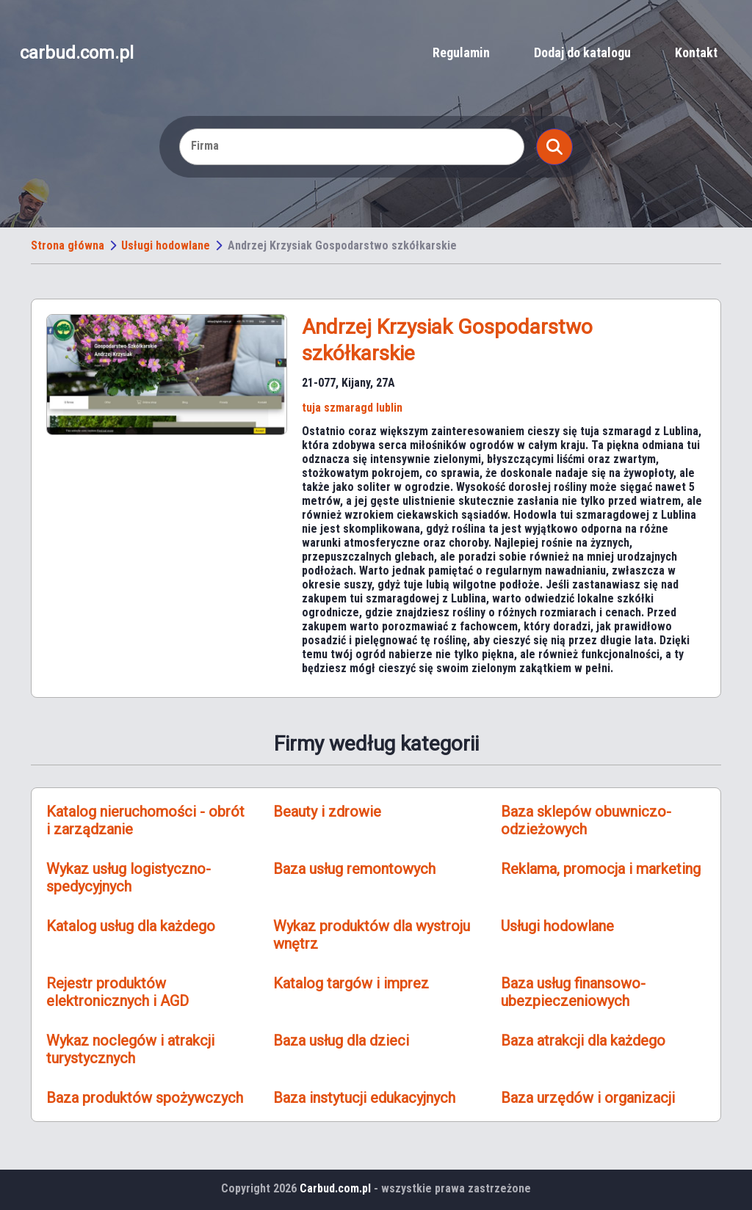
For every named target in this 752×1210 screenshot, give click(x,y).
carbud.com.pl (77, 53)
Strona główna (67, 245)
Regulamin (461, 52)
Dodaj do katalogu (582, 52)
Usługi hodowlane (165, 245)
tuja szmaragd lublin (352, 408)
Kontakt (696, 52)
